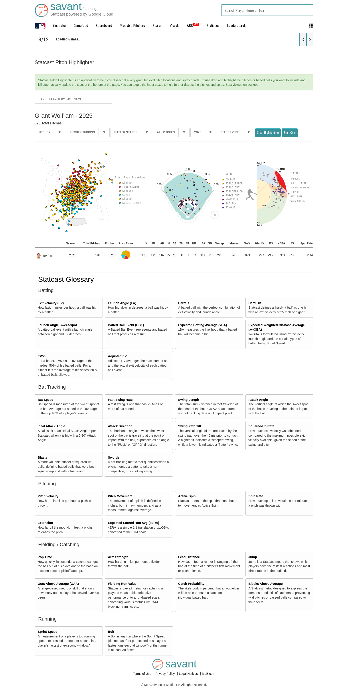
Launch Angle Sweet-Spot (57, 325)
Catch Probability (191, 583)
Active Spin (187, 496)
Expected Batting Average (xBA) (202, 325)
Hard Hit (254, 303)
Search (157, 26)
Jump (252, 557)
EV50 (41, 356)
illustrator (59, 26)
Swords (113, 457)
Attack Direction (120, 426)
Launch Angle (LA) (122, 303)
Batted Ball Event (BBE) (126, 325)
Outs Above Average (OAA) (58, 583)
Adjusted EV (117, 356)
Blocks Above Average (265, 583)
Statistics (212, 26)
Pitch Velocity (48, 496)
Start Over (290, 132)
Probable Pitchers (132, 26)
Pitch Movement (120, 496)
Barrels (183, 303)
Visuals (174, 26)
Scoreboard (104, 26)
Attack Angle (258, 399)
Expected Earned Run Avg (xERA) (133, 523)
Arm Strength (118, 557)
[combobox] (267, 10)
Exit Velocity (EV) (51, 303)
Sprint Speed (47, 631)
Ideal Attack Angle (51, 426)
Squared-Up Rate (261, 426)
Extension (45, 523)
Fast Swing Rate (120, 399)
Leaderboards (236, 26)
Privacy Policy (165, 673)
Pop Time (45, 557)
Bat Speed (45, 399)
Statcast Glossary (66, 279)
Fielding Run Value (122, 583)
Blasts (42, 457)
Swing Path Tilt (189, 426)
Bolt (111, 631)
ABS (193, 26)
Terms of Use (142, 673)
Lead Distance (189, 557)
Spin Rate (255, 496)
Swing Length (188, 399)
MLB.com (208, 673)
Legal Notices (189, 673)
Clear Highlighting (268, 132)
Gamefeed (81, 26)
